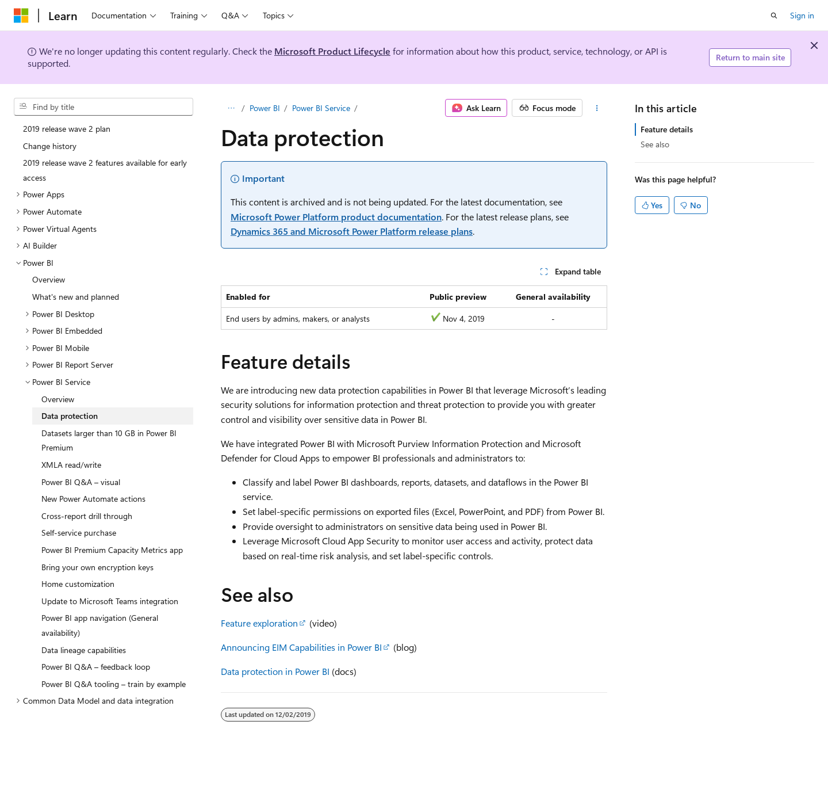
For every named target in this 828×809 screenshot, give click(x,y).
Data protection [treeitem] (69, 415)
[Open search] (773, 15)
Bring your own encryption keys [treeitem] (97, 567)
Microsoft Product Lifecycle (332, 51)
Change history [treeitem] (49, 145)
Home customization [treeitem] (77, 583)
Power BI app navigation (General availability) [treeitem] (99, 625)
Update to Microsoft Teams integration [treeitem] (109, 601)
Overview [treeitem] (48, 279)
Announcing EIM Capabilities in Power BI (301, 647)
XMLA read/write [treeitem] (71, 464)
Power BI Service (321, 107)
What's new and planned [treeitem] (75, 296)
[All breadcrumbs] (231, 108)
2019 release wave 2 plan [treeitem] (66, 128)
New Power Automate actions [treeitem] (93, 498)
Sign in (802, 15)
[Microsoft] (21, 15)
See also (655, 144)
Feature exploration (259, 623)
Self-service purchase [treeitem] (78, 532)
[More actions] (597, 108)
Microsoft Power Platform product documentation (336, 217)
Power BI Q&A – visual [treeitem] (80, 481)
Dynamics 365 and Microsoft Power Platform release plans (352, 231)
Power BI (265, 107)
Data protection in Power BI (275, 671)
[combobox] (103, 107)
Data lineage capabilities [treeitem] (83, 649)
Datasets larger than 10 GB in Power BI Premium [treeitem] (109, 440)
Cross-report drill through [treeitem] (86, 515)
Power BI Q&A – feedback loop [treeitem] (95, 666)
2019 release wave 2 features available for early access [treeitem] (105, 170)
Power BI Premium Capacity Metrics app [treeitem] (112, 549)
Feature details (667, 129)
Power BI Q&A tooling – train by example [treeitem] (113, 683)
